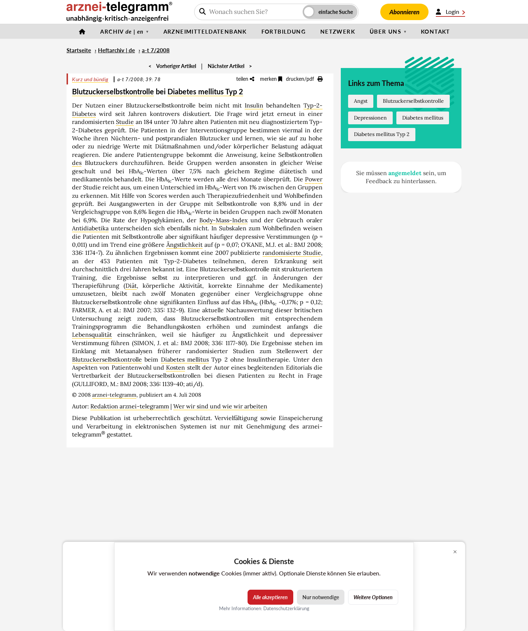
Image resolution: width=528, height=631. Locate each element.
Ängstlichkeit (184, 244)
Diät (131, 285)
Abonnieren (404, 12)
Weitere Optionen (373, 597)
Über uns (385, 31)
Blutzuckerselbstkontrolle (113, 91)
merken (271, 79)
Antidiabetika (90, 228)
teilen (245, 79)
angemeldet (405, 173)
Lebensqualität (92, 334)
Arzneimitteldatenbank (205, 31)
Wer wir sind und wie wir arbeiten (220, 406)
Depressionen (370, 117)
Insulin (254, 105)
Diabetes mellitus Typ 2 (205, 91)
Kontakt (435, 31)
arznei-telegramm (114, 395)
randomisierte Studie (292, 252)
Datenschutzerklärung (286, 608)
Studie (125, 121)
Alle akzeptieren (270, 597)
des (77, 162)
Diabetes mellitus (185, 359)
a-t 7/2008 (156, 50)
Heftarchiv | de (116, 50)
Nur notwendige (320, 597)
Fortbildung (283, 31)
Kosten (175, 367)
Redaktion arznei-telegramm (129, 406)
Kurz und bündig (90, 79)
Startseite (79, 50)
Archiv (121, 31)
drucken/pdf (304, 79)
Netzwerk (337, 31)
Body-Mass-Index (223, 220)
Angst (360, 101)
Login (450, 12)
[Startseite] (82, 31)
